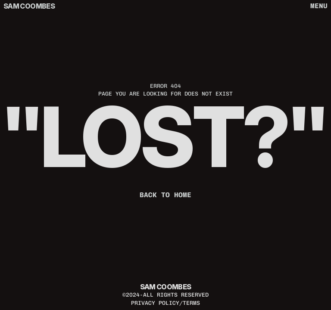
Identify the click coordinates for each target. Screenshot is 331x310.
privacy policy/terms (165, 303)
